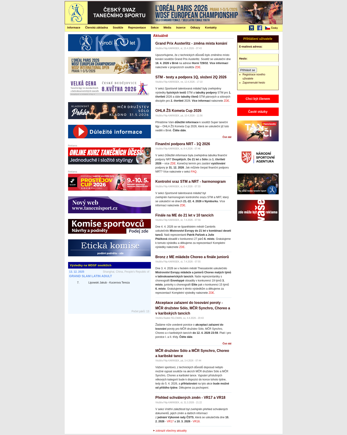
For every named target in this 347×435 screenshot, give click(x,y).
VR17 (170, 421)
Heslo (243, 58)
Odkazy (195, 27)
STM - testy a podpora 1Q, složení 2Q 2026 (191, 77)
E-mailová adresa (250, 46)
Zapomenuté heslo (254, 82)
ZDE (197, 67)
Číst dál (227, 137)
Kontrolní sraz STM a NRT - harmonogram (190, 181)
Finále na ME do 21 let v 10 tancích (184, 215)
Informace (73, 27)
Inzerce (180, 27)
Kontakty (211, 27)
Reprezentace (137, 27)
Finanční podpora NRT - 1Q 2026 (182, 144)
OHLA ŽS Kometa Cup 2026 (178, 111)
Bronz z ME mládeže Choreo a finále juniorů (192, 257)
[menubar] (273, 28)
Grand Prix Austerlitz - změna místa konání (191, 43)
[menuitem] (273, 28)
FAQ (194, 171)
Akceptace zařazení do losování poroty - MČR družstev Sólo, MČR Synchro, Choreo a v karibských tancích (192, 308)
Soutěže (118, 27)
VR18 (196, 421)
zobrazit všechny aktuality (170, 430)
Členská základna (96, 27)
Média (167, 27)
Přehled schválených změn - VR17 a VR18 (190, 397)
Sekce (155, 27)
